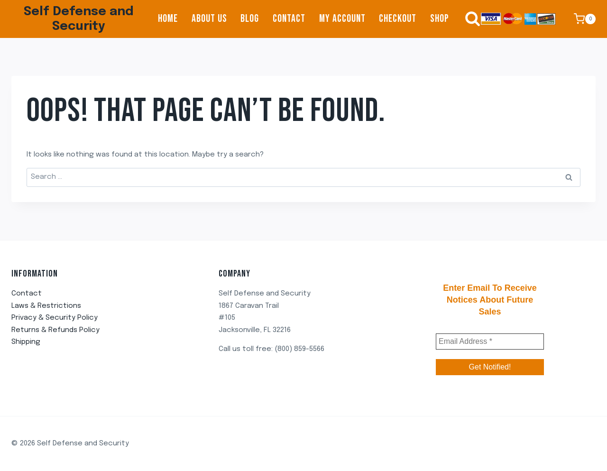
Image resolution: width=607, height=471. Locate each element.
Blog (249, 18)
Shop (439, 18)
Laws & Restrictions (46, 306)
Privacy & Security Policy (54, 318)
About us (209, 18)
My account (342, 18)
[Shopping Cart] (585, 18)
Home (168, 18)
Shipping (25, 342)
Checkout (397, 18)
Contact (289, 18)
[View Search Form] (468, 19)
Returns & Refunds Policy (55, 330)
